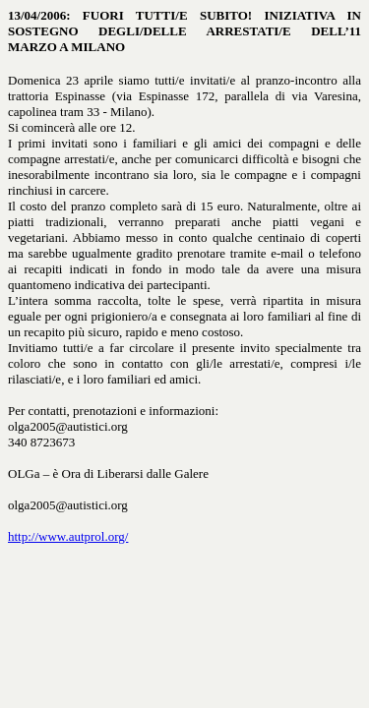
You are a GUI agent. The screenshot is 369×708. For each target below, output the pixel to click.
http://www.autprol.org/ (68, 536)
